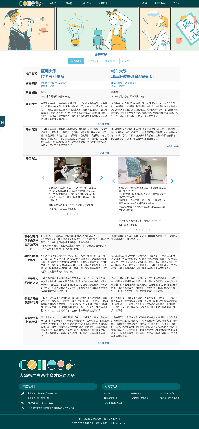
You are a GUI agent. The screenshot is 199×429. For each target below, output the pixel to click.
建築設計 (47, 83)
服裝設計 (47, 86)
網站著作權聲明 (112, 419)
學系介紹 (76, 60)
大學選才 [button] (52, 3)
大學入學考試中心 (166, 393)
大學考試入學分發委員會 (169, 398)
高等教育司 (136, 393)
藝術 (61, 83)
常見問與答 (158, 3)
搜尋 (143, 3)
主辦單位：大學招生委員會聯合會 (42, 393)
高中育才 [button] (69, 3)
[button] (67, 214)
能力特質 (127, 60)
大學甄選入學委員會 (140, 398)
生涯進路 (110, 60)
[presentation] (43, 178)
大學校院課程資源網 (113, 403)
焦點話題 (85, 3)
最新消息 (101, 3)
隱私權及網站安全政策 (90, 419)
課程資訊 (93, 60)
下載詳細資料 (102, 124)
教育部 (107, 393)
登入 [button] (174, 3)
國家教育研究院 (111, 398)
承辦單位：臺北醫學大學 (38, 398)
